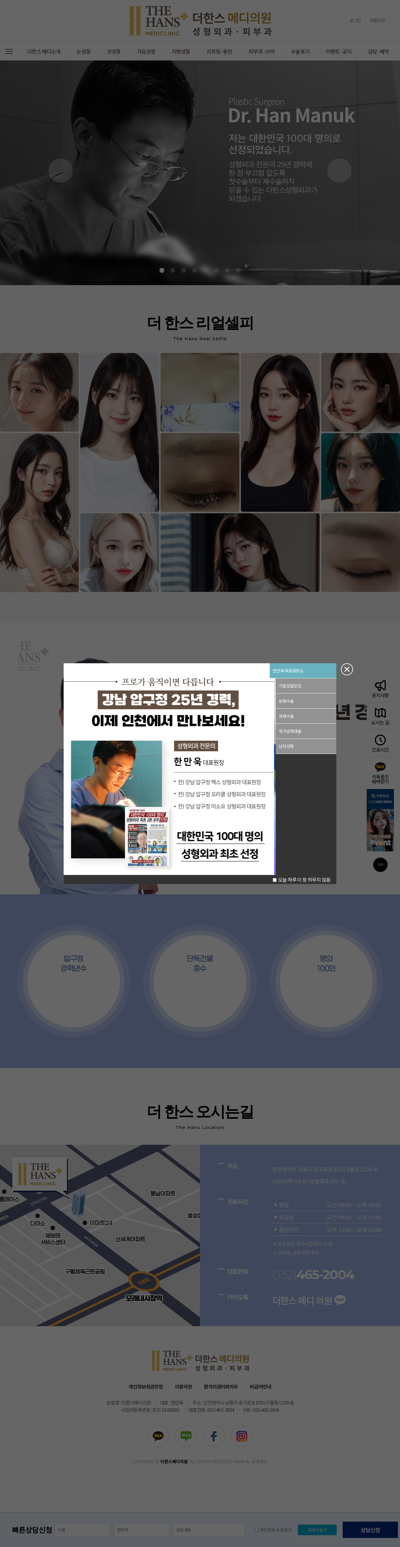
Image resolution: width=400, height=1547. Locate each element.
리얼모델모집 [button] (290, 686)
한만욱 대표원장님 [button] (288, 670)
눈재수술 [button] (286, 701)
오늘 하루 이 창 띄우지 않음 (301, 879)
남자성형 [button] (286, 746)
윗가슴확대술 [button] (290, 731)
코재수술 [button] (286, 716)
